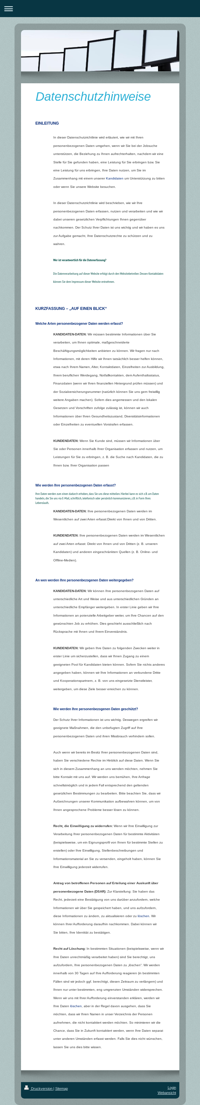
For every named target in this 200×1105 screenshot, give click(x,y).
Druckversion (38, 1088)
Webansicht (167, 1092)
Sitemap (61, 1088)
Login (172, 1087)
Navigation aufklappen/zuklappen (100, 8)
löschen (143, 916)
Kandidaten (114, 178)
